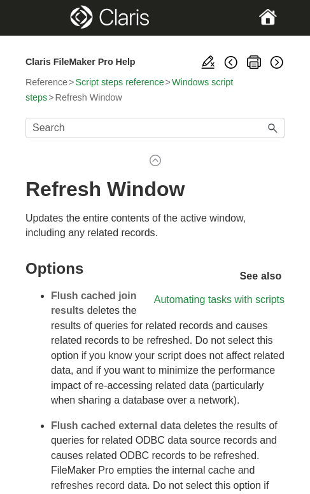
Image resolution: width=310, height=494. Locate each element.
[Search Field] (155, 128)
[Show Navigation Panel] (37, 18)
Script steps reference (119, 82)
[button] (273, 128)
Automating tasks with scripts (219, 299)
